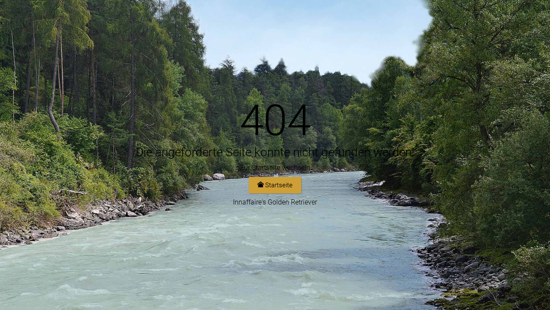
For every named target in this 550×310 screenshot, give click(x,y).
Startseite (275, 185)
